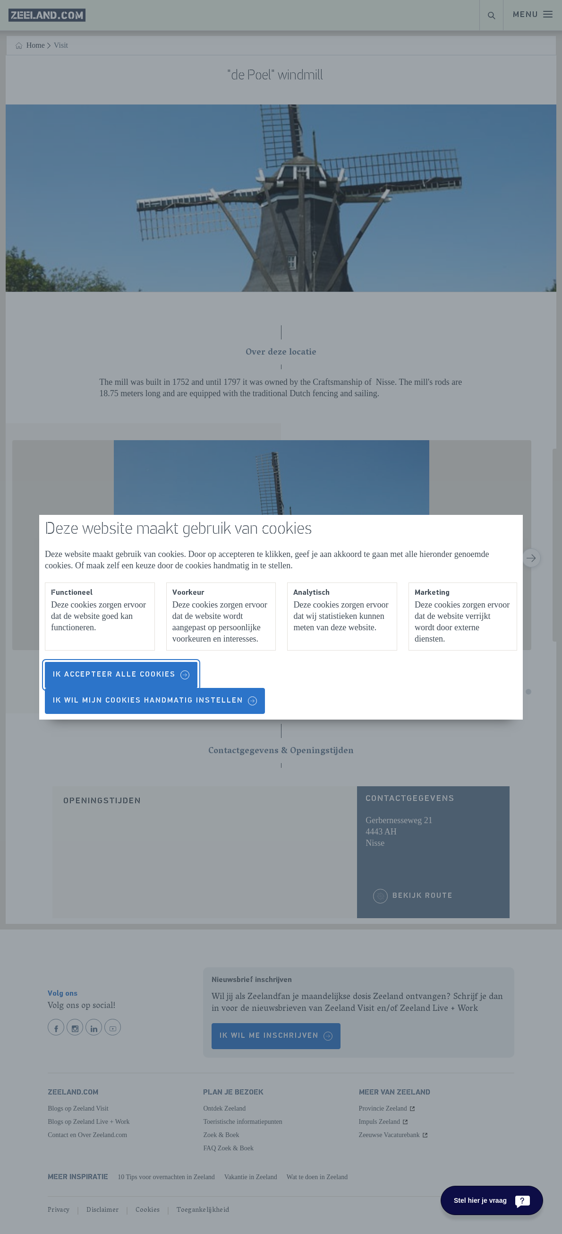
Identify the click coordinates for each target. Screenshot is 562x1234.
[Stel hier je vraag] (492, 1200)
